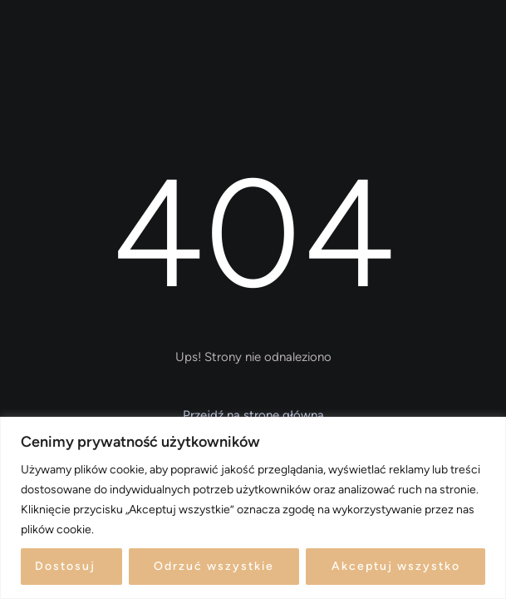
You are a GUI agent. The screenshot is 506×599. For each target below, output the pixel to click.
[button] (253, 415)
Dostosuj (65, 566)
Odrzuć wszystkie (214, 566)
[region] (253, 508)
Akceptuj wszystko (396, 566)
